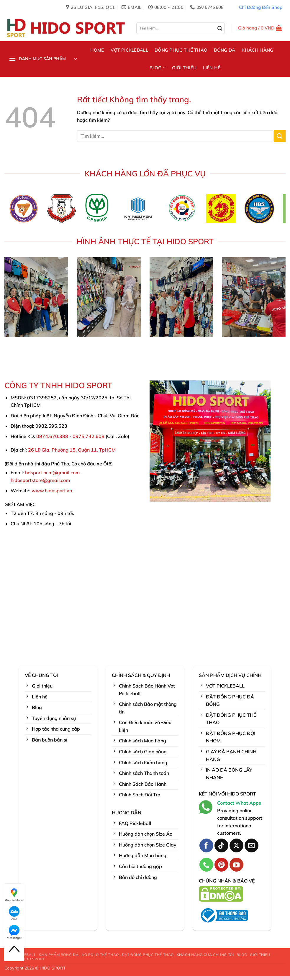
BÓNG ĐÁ (224, 50)
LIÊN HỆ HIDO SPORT (25, 959)
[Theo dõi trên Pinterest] (221, 865)
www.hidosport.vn (52, 490)
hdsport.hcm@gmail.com (52, 472)
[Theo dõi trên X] (236, 845)
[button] (260, 28)
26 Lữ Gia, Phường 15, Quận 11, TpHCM (72, 450)
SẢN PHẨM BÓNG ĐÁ (58, 954)
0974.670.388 (52, 436)
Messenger (14, 932)
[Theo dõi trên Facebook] (206, 845)
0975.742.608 (88, 436)
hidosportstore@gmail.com (40, 480)
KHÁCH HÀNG (257, 50)
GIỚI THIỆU (184, 67)
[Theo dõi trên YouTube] (236, 865)
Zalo (14, 913)
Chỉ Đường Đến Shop (260, 7)
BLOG (158, 68)
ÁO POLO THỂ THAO (100, 954)
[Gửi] (220, 28)
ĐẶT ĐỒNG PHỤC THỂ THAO (148, 954)
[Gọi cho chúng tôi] (206, 865)
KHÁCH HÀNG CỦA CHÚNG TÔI (205, 954)
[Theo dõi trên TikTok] (221, 845)
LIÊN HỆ (211, 67)
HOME (97, 50)
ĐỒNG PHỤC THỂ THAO (181, 50)
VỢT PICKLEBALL (129, 50)
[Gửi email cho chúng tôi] (251, 845)
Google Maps (14, 895)
